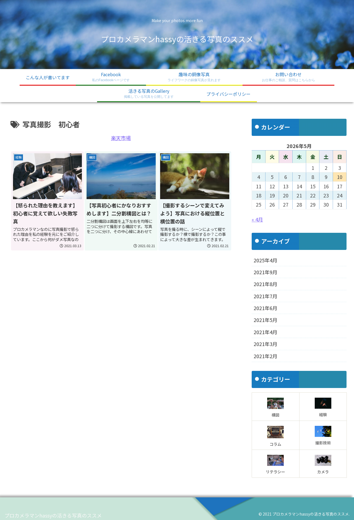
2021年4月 (265, 332)
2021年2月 (265, 356)
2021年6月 (265, 308)
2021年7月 (265, 296)
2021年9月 (265, 272)
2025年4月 (265, 260)
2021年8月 (265, 283)
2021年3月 (265, 343)
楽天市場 (121, 137)
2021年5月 (265, 319)
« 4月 (257, 219)
